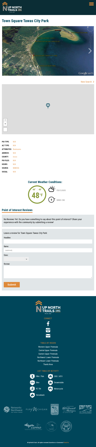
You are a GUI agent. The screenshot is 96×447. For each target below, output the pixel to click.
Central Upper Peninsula (48, 350)
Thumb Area (48, 364)
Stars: (6, 255)
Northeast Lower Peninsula (48, 361)
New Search (86, 81)
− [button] (5, 124)
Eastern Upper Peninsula (48, 354)
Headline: (7, 238)
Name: (6, 246)
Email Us (66, 442)
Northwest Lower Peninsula (48, 357)
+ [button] (5, 120)
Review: (7, 264)
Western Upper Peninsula (48, 347)
